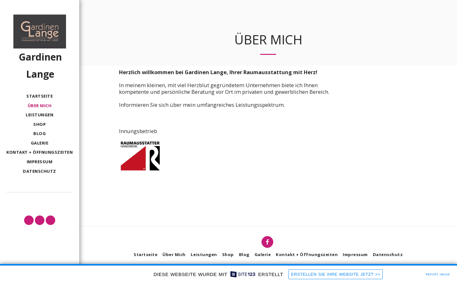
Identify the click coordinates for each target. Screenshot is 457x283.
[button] (29, 220)
